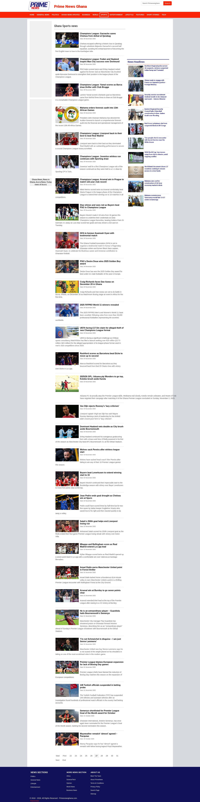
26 (91, 756)
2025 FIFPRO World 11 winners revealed (99, 305)
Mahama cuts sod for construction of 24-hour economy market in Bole (153, 183)
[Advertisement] (41, 59)
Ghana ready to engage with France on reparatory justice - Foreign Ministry (155, 82)
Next (57, 760)
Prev (64, 756)
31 (117, 756)
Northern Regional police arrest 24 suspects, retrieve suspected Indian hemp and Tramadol (156, 68)
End (64, 760)
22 (71, 756)
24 (81, 756)
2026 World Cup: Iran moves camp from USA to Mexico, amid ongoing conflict (156, 154)
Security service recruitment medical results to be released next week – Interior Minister (155, 97)
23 (76, 756)
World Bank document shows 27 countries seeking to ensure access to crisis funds (156, 169)
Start (58, 756)
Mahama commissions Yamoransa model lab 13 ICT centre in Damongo (155, 198)
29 (107, 756)
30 (112, 756)
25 (86, 756)
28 (102, 756)
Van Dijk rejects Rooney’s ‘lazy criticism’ (99, 406)
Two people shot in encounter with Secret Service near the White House (155, 140)
